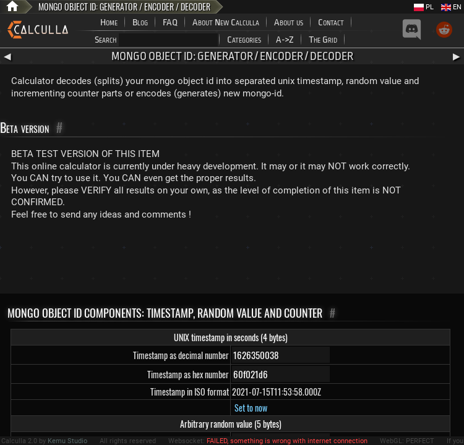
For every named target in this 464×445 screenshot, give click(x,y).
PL (424, 7)
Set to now (250, 407)
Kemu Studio (67, 441)
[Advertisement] (232, 259)
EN (451, 7)
